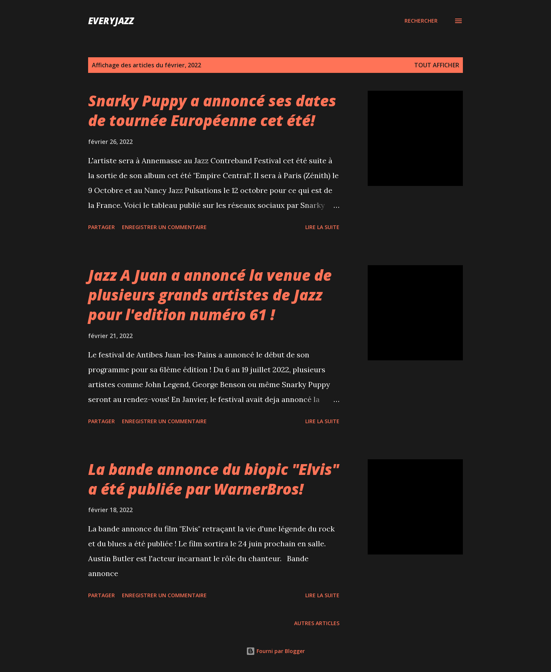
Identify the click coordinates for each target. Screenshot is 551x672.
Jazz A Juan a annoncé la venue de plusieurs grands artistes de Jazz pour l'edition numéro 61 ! (210, 295)
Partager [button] (101, 227)
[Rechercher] (421, 20)
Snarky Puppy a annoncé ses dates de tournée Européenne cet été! (212, 110)
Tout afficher (436, 65)
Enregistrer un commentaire (164, 227)
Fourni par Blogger (275, 651)
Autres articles (316, 623)
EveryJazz (111, 21)
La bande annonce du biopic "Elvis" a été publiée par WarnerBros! (213, 479)
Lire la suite (322, 227)
